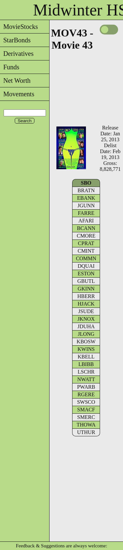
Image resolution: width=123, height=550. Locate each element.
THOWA (86, 424)
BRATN (85, 190)
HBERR (86, 296)
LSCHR (86, 372)
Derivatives (16, 53)
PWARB (86, 387)
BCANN (86, 228)
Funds (9, 67)
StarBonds (15, 40)
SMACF (86, 409)
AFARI (86, 220)
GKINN (86, 288)
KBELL (86, 356)
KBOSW (86, 341)
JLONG (86, 334)
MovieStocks (19, 26)
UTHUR (86, 432)
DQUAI (86, 266)
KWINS (85, 349)
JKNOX (85, 319)
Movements (17, 94)
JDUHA (85, 326)
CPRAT (86, 243)
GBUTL (86, 281)
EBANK (86, 198)
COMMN (86, 258)
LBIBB (86, 364)
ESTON (86, 273)
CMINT (86, 251)
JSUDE (86, 311)
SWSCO (86, 402)
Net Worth (15, 80)
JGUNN (85, 205)
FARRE (86, 213)
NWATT (86, 379)
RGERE (85, 394)
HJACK (86, 304)
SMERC (86, 417)
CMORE (86, 236)
